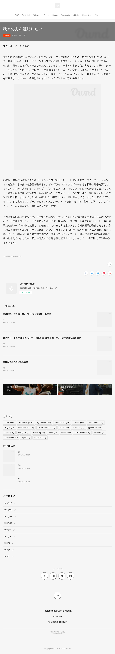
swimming (39, 433)
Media (66, 433)
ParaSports (65, 15)
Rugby (55, 15)
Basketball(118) (16, 256)
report (26, 438)
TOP (17, 15)
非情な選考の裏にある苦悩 (15, 362)
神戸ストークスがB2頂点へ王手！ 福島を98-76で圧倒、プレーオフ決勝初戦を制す (42, 338)
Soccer (46, 15)
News (6, 35)
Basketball (26, 15)
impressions (11, 438)
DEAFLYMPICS (46, 428)
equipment (40, 438)
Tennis (64, 428)
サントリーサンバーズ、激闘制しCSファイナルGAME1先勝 (42, 479)
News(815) (6, 256)
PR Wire (99, 433)
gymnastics (94, 428)
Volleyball (37, 15)
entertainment (26, 428)
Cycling (9, 433)
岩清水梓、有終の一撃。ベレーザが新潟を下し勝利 (27, 314)
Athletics (76, 15)
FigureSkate (87, 15)
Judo (53, 433)
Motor (97, 15)
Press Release (82, 433)
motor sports (62, 423)
